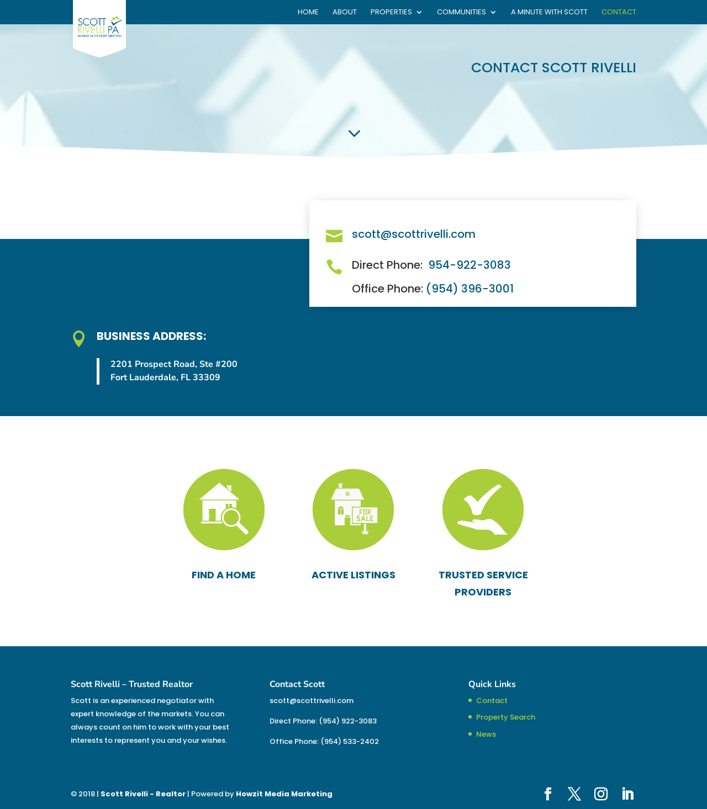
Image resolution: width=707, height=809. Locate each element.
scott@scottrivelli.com (414, 234)
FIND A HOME (224, 575)
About (345, 12)
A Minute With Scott (549, 12)
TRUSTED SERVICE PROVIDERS (483, 583)
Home (308, 12)
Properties (391, 12)
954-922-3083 (469, 265)
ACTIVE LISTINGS (353, 575)
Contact (619, 12)
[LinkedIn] (627, 794)
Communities (461, 12)
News (486, 734)
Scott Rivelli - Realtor (143, 794)
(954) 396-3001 (470, 288)
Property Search (505, 717)
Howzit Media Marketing (284, 794)
